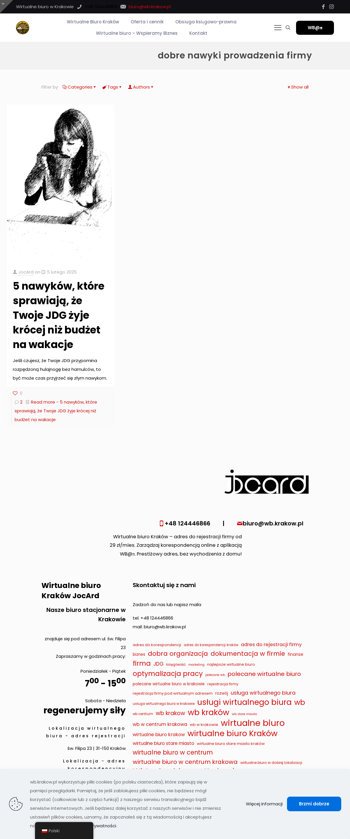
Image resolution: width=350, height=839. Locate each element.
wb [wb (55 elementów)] (299, 702)
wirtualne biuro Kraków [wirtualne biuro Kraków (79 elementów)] (232, 733)
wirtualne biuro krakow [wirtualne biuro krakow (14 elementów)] (159, 734)
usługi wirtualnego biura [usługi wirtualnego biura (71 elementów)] (244, 702)
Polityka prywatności (94, 826)
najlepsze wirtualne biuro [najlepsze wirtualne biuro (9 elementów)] (231, 664)
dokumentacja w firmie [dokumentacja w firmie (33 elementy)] (248, 653)
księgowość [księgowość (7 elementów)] (176, 664)
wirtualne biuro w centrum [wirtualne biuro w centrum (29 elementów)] (173, 752)
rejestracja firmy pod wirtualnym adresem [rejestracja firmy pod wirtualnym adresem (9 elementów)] (173, 693)
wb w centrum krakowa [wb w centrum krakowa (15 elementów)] (160, 724)
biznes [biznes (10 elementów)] (139, 654)
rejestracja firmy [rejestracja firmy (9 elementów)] (222, 684)
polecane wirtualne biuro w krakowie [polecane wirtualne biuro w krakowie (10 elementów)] (169, 684)
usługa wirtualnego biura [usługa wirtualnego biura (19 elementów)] (263, 692)
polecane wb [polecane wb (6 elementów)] (215, 675)
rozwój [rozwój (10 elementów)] (221, 693)
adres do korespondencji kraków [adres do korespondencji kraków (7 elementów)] (211, 645)
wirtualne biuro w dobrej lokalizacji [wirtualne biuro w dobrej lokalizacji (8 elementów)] (271, 762)
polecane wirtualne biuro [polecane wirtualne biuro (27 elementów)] (264, 674)
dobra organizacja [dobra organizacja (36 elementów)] (178, 653)
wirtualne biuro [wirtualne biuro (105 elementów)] (253, 723)
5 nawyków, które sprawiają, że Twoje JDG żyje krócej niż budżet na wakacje (58, 315)
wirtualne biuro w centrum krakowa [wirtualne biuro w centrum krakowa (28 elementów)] (185, 762)
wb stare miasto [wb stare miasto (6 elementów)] (244, 714)
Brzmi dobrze (314, 804)
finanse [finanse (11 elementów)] (295, 654)
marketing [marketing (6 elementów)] (196, 664)
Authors (141, 87)
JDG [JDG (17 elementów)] (158, 663)
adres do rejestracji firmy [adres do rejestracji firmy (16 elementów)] (271, 644)
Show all (298, 87)
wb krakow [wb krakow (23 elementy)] (170, 713)
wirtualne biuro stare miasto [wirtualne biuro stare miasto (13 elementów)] (163, 743)
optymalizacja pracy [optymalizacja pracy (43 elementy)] (168, 673)
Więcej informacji (264, 804)
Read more (56, 411)
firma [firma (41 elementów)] (142, 663)
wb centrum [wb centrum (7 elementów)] (143, 714)
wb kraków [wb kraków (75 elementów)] (208, 712)
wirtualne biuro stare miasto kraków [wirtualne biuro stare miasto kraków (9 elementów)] (231, 743)
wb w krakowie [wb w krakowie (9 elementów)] (204, 724)
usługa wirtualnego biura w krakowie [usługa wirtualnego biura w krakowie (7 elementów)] (164, 703)
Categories (79, 87)
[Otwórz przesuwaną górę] (6, 6)
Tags (112, 87)
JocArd (26, 272)
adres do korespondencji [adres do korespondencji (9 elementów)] (157, 645)
